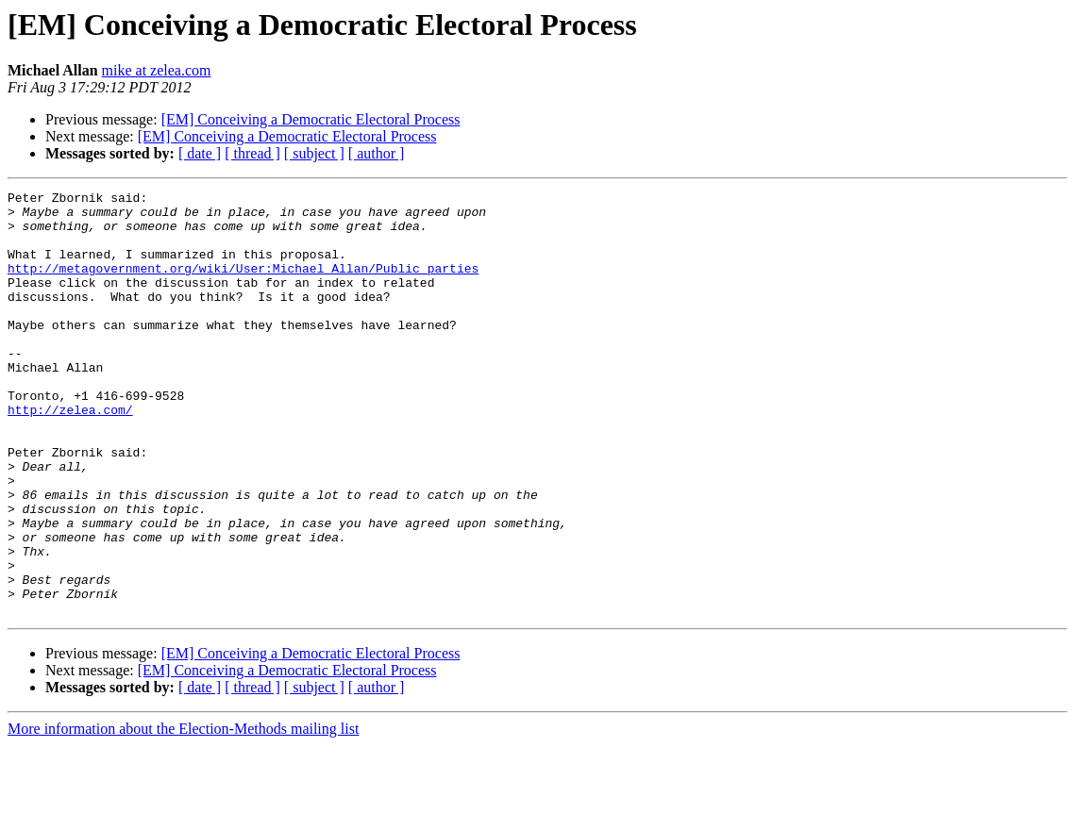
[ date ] (199, 153)
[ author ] (376, 153)
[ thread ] (252, 153)
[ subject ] (314, 153)
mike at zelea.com (156, 70)
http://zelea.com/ (70, 454)
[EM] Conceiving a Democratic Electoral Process (311, 119)
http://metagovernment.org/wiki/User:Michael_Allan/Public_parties (243, 284)
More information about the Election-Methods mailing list (183, 813)
